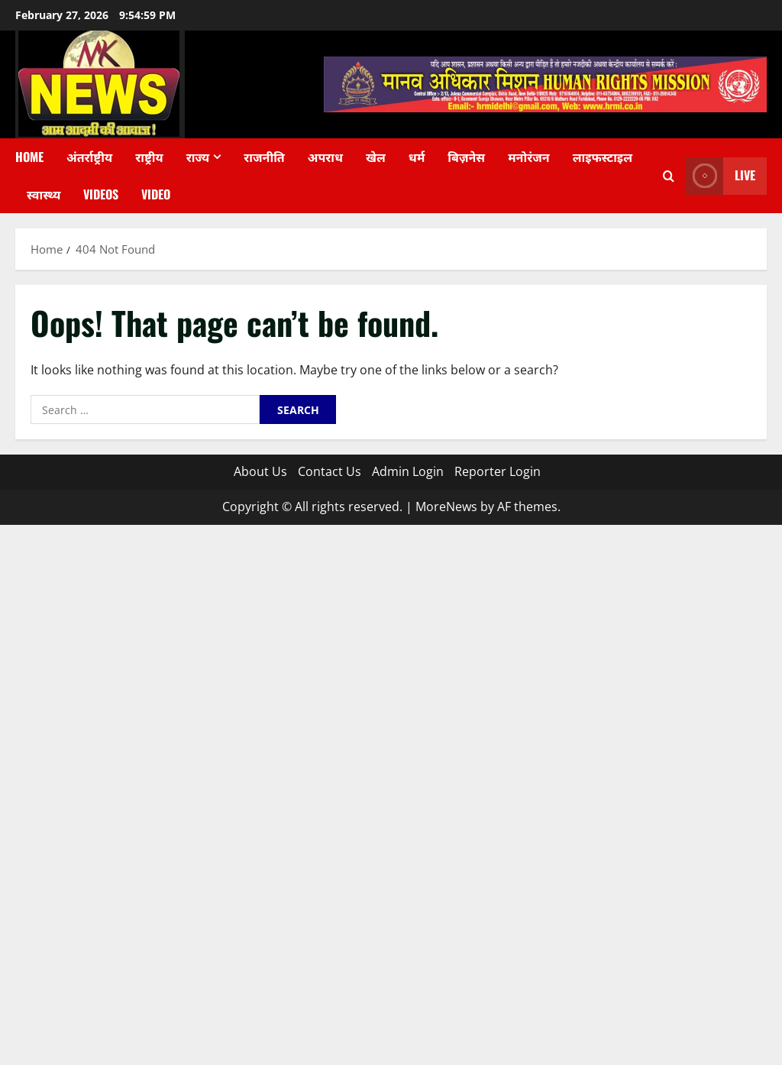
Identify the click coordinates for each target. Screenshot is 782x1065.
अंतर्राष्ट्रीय (89, 156)
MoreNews (446, 506)
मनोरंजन (528, 156)
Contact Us (329, 471)
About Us (260, 471)
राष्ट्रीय (149, 156)
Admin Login (408, 471)
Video (155, 194)
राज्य (198, 156)
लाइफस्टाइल (602, 156)
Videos (100, 194)
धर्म (417, 156)
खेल (376, 156)
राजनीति (264, 156)
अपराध (325, 156)
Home (29, 156)
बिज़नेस (466, 156)
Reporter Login (497, 471)
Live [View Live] (720, 176)
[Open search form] (668, 176)
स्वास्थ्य (43, 194)
